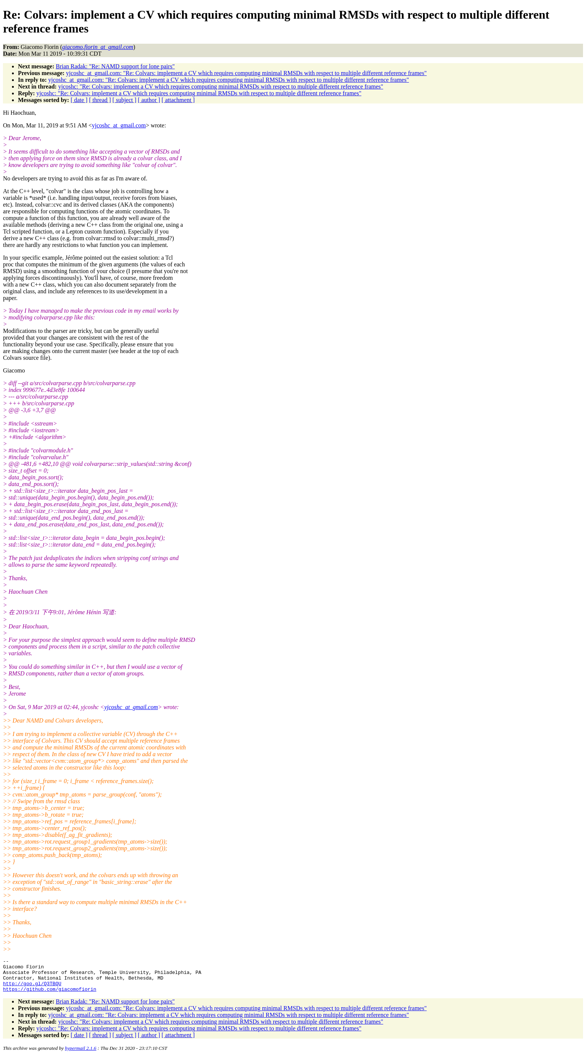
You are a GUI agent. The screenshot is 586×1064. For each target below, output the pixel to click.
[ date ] (79, 100)
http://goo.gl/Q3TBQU (32, 989)
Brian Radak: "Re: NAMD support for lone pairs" (115, 66)
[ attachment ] (178, 100)
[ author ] (149, 100)
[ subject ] (124, 100)
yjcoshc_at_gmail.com (119, 125)
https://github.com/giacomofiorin (49, 995)
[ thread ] (100, 100)
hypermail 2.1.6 (80, 1055)
